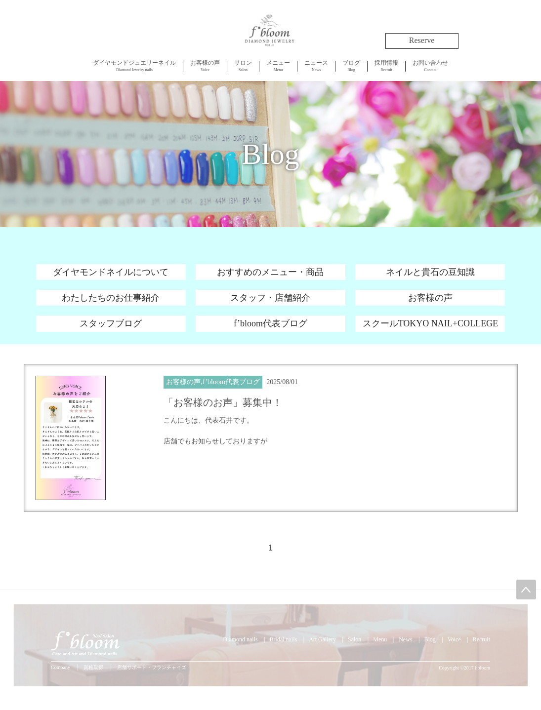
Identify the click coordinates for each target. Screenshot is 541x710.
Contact (430, 65)
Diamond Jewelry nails (134, 65)
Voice (205, 65)
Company (60, 667)
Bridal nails (283, 639)
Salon (243, 65)
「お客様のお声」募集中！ (223, 402)
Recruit (386, 65)
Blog (351, 65)
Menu (278, 65)
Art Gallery (322, 639)
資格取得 (93, 667)
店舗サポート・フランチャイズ (151, 667)
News (316, 65)
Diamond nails (240, 639)
